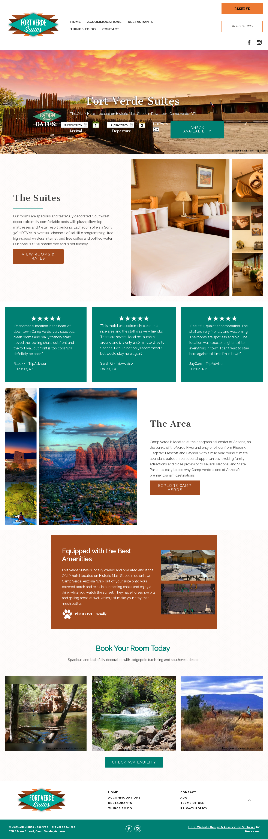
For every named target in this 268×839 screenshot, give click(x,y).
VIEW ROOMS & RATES (38, 256)
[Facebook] (249, 42)
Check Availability (197, 129)
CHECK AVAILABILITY (134, 762)
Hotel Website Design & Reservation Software (221, 827)
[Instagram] (259, 42)
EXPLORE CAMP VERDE (175, 488)
